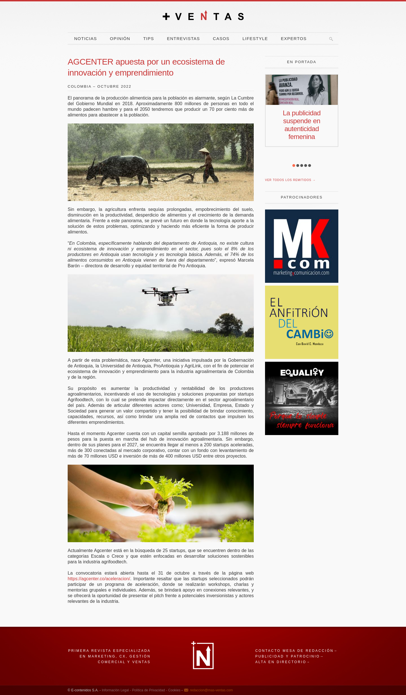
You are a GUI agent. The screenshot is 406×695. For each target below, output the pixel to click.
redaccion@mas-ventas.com (211, 690)
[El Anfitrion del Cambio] (301, 357)
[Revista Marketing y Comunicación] (301, 281)
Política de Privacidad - (149, 690)
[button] (293, 165)
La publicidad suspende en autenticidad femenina (302, 124)
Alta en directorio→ (282, 662)
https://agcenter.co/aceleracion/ (99, 578)
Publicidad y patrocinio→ (289, 656)
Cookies (173, 690)
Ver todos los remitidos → (290, 180)
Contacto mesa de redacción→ (296, 651)
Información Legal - (116, 690)
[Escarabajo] (301, 433)
